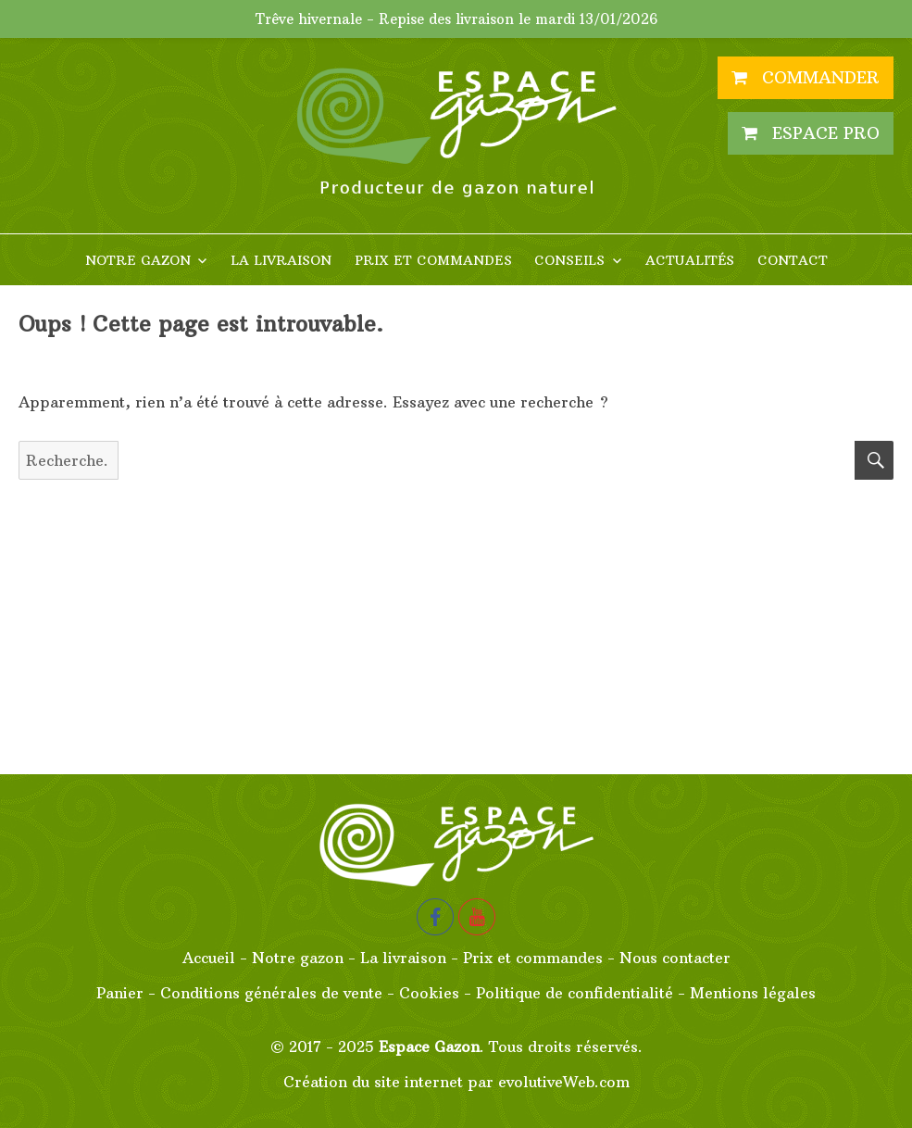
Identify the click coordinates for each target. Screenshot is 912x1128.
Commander (805, 77)
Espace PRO (811, 133)
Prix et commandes (433, 260)
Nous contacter (675, 957)
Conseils (569, 260)
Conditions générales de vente (271, 993)
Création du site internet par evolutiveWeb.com (456, 1081)
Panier (120, 993)
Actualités (689, 260)
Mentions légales (753, 993)
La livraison (281, 260)
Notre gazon (138, 260)
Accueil (208, 957)
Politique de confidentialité (574, 993)
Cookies (429, 993)
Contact (792, 260)
